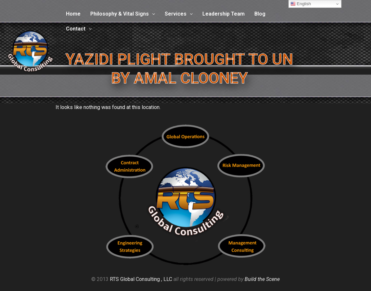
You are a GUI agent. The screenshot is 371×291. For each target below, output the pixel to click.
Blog (259, 14)
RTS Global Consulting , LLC (141, 279)
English (300, 3)
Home (73, 14)
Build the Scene (262, 279)
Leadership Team (223, 14)
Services (179, 14)
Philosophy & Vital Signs (122, 14)
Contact (79, 29)
